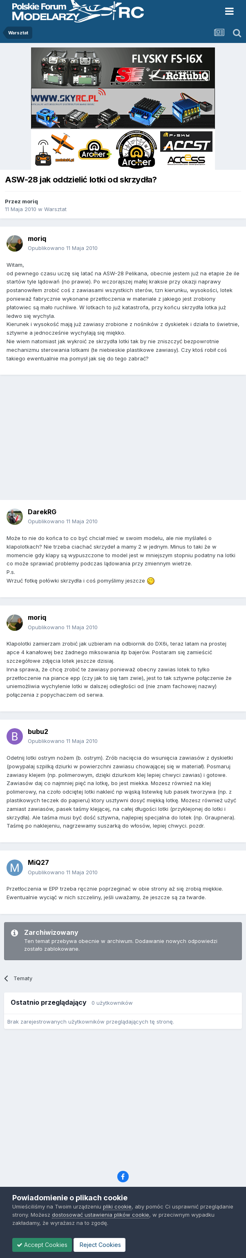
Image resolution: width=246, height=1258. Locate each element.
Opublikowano (63, 248)
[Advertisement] (125, 440)
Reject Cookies (99, 1244)
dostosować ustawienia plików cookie (100, 1214)
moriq (30, 201)
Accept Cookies (42, 1244)
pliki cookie (117, 1206)
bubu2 (38, 731)
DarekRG (42, 512)
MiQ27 (38, 862)
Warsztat (55, 209)
